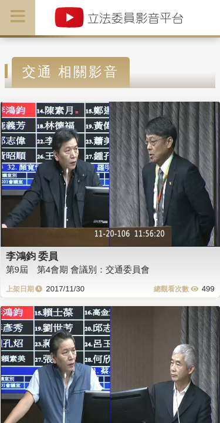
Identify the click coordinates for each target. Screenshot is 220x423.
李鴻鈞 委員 (32, 256)
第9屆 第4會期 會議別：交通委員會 (78, 269)
